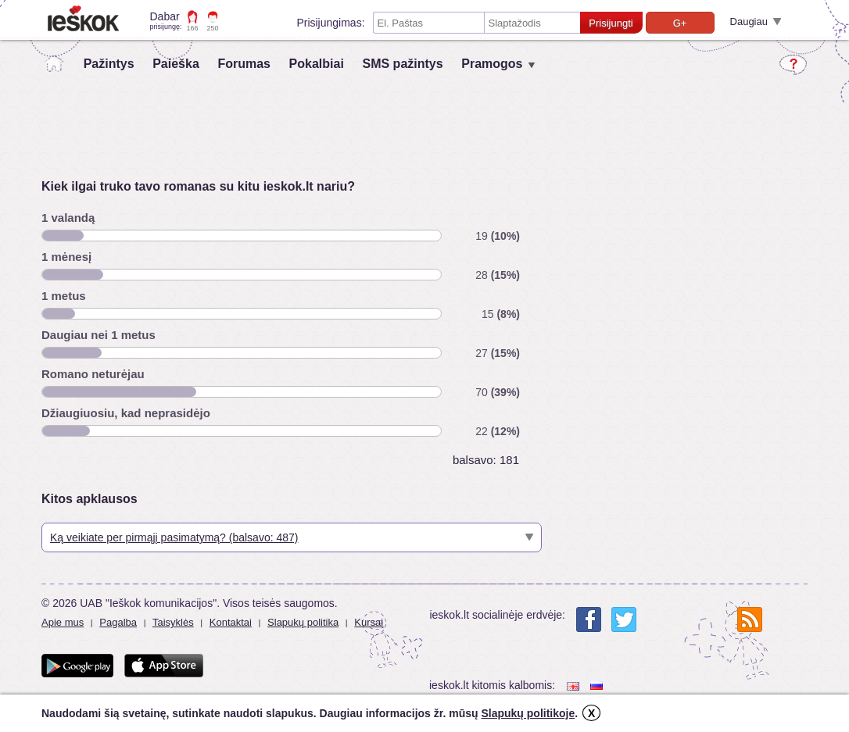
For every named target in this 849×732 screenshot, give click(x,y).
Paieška (175, 63)
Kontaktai (231, 622)
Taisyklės (173, 622)
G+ (680, 23)
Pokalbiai (316, 63)
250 (213, 28)
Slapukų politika (303, 622)
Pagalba (118, 622)
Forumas (243, 63)
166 (193, 28)
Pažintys (109, 63)
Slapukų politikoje (528, 713)
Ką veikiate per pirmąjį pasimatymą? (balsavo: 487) (174, 537)
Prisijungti (610, 23)
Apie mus (62, 622)
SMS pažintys (402, 63)
